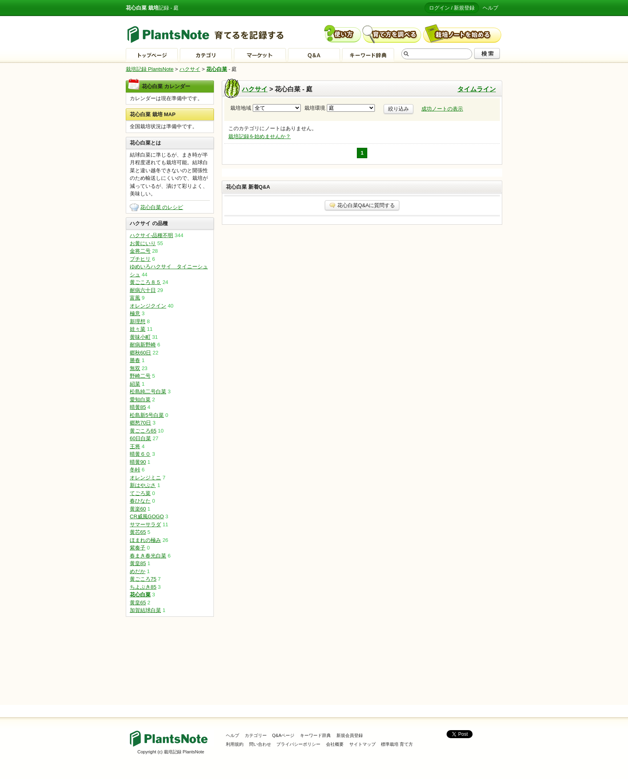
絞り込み (398, 109)
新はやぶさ (143, 485)
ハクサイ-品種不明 (151, 235)
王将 (135, 446)
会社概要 (335, 744)
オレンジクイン (148, 306)
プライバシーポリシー (298, 744)
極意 (135, 313)
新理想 (137, 321)
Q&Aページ (283, 735)
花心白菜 (216, 69)
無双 (135, 368)
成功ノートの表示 (442, 109)
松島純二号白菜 (148, 391)
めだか (137, 571)
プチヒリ (140, 259)
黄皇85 (138, 563)
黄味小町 (140, 337)
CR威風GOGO (147, 516)
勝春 (135, 360)
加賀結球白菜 (145, 610)
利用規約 (235, 744)
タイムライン (476, 89)
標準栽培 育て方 (397, 744)
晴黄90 (138, 462)
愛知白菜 (140, 400)
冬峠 (135, 470)
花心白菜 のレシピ (161, 207)
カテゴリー (256, 735)
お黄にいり (143, 243)
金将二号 (140, 251)
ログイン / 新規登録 (452, 8)
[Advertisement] (170, 661)
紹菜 (135, 384)
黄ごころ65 (143, 431)
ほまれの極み (145, 540)
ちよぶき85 (143, 587)
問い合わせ (260, 744)
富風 (135, 298)
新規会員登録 (349, 735)
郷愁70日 (140, 423)
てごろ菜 (140, 493)
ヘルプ (490, 8)
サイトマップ (362, 744)
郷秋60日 (140, 353)
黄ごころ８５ (145, 282)
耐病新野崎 (143, 345)
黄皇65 (138, 603)
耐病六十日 (143, 290)
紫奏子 (137, 548)
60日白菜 (140, 438)
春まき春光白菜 (148, 556)
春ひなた (140, 501)
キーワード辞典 (315, 735)
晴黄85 (138, 407)
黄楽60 (138, 509)
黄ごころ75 (143, 579)
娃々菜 (137, 329)
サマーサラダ (145, 524)
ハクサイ (189, 69)
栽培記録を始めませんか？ (259, 136)
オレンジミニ (145, 478)
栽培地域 (265, 108)
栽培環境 (339, 108)
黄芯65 (138, 532)
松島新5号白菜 (147, 415)
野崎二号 (140, 376)
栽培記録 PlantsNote (149, 69)
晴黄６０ (140, 454)
